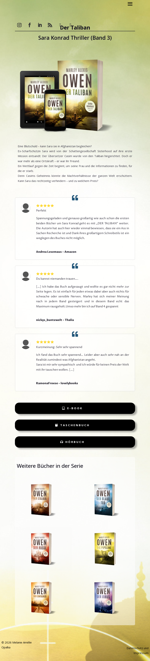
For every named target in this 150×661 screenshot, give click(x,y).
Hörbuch (75, 442)
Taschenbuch (75, 425)
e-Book (75, 408)
